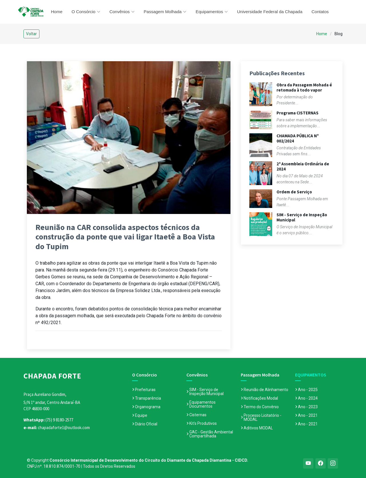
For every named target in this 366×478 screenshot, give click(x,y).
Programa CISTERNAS (298, 113)
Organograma (147, 407)
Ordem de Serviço (294, 192)
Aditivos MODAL (258, 428)
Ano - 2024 (308, 398)
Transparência (148, 398)
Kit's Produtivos (203, 423)
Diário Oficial (146, 424)
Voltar (31, 33)
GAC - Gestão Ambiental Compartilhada (211, 434)
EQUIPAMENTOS (310, 375)
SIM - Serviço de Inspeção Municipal (302, 217)
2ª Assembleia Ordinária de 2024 (303, 166)
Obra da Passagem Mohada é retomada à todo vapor (304, 87)
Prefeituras (145, 390)
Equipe (141, 415)
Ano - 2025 (308, 390)
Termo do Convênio (261, 407)
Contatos (320, 11)
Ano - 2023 (308, 407)
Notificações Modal (261, 398)
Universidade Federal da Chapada (269, 11)
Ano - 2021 (308, 415)
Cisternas (197, 415)
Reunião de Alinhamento (266, 390)
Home (56, 11)
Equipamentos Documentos (202, 404)
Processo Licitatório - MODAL (262, 417)
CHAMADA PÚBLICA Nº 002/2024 (298, 138)
